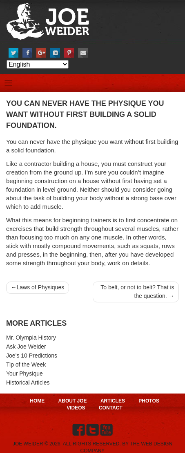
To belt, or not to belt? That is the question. (137, 291)
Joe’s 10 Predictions (31, 355)
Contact (111, 408)
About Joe (72, 401)
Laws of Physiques (41, 287)
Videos (76, 408)
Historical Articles (28, 382)
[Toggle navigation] (8, 83)
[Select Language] (38, 64)
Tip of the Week (26, 364)
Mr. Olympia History (31, 337)
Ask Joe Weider (26, 346)
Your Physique (24, 373)
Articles (112, 401)
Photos (148, 401)
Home (37, 401)
